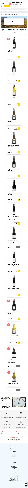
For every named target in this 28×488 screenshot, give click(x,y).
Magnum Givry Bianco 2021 (13, 336)
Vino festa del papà (14, 472)
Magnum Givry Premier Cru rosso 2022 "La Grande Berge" (14, 360)
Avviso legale (14, 460)
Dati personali (14, 462)
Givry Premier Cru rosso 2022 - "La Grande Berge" (13, 241)
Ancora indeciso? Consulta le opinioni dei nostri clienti (14, 440)
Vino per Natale (14, 470)
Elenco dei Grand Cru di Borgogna (14, 477)
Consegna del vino (14, 466)
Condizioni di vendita (14, 461)
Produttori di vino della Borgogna (14, 480)
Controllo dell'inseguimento (14, 457)
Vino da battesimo (14, 469)
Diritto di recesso (14, 459)
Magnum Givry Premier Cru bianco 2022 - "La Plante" (13, 384)
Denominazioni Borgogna (14, 479)
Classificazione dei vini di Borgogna (14, 476)
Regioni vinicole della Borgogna (14, 478)
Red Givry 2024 (11, 74)
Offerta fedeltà (14, 456)
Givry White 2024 (11, 121)
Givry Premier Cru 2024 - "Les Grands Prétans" (13, 265)
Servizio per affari (14, 467)
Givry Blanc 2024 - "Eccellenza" (14, 145)
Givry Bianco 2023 (11, 97)
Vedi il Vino (18, 247)
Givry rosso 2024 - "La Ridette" (13, 50)
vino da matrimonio (14, 468)
